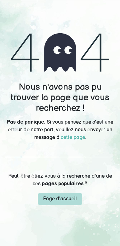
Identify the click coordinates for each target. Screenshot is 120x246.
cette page (73, 138)
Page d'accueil (60, 199)
